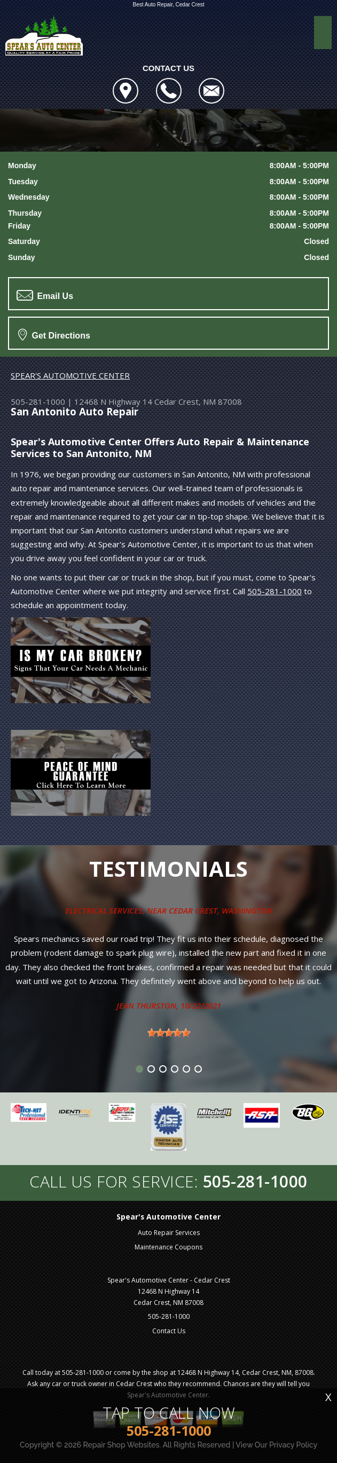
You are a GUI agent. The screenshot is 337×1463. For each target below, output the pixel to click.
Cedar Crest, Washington (220, 910)
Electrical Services (104, 910)
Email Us (45, 295)
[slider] (168, 1032)
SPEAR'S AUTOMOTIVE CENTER (70, 375)
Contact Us (168, 1330)
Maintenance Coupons (168, 1247)
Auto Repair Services (169, 1232)
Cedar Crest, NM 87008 (198, 401)
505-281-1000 (38, 401)
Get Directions (54, 334)
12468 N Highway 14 (113, 401)
